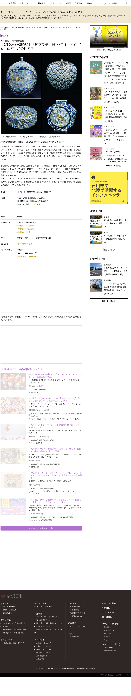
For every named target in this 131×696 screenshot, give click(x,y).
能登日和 (106, 607)
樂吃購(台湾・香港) (110, 650)
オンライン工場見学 (43, 652)
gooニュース (108, 633)
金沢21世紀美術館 (9, 606)
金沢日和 (4, 27)
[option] (109, 188)
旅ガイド (5, 603)
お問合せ (89, 3)
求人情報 (115, 287)
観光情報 (12, 3)
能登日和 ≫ (109, 249)
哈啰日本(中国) (109, 647)
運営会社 (51, 668)
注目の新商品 (74, 636)
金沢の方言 (40, 659)
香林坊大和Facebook (25, 226)
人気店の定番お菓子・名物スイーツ (15, 643)
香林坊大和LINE (23, 232)
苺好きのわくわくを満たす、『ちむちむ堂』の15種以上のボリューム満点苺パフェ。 (55, 375)
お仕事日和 (107, 616)
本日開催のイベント (77, 606)
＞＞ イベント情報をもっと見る (41, 528)
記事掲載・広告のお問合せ (86, 668)
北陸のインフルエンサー (44, 643)
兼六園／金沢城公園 (9, 610)
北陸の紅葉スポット (43, 626)
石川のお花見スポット (44, 620)
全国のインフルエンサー (44, 646)
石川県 (21, 27)
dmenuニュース (109, 630)
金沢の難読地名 (41, 656)
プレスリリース (109, 612)
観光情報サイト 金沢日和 (4, 3)
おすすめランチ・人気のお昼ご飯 (14, 623)
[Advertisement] (21, 344)
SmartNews (107, 627)
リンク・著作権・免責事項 (65, 668)
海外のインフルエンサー (44, 649)
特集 (21, 3)
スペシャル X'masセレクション (47, 617)
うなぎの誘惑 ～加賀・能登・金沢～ (15, 629)
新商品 (71, 633)
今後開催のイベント (77, 616)
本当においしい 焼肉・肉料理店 (13, 633)
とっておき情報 (64, 3)
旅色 (105, 640)
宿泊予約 (78, 3)
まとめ (51, 3)
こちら (34, 204)
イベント (30, 3)
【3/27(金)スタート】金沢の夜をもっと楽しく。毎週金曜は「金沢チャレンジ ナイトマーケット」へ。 (55, 501)
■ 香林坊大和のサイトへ (26, 244)
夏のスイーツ (7, 626)
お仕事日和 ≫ (109, 300)
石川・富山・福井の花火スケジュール (49, 623)
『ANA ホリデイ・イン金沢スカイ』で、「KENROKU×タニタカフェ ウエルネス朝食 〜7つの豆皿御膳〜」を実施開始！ (55, 475)
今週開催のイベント (77, 610)
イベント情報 (13, 27)
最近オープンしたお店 (77, 626)
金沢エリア (29, 27)
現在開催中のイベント (77, 613)
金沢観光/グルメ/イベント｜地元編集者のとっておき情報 (116, 73)
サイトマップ (40, 668)
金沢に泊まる (7, 613)
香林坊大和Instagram (25, 229)
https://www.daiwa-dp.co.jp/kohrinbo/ (30, 256)
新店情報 (41, 3)
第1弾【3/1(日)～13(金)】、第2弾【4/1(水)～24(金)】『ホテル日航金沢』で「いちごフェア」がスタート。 (55, 399)
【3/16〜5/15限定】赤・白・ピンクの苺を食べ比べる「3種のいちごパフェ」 (54, 426)
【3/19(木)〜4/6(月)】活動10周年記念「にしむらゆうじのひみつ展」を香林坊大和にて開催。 (55, 450)
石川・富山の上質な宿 (44, 606)
